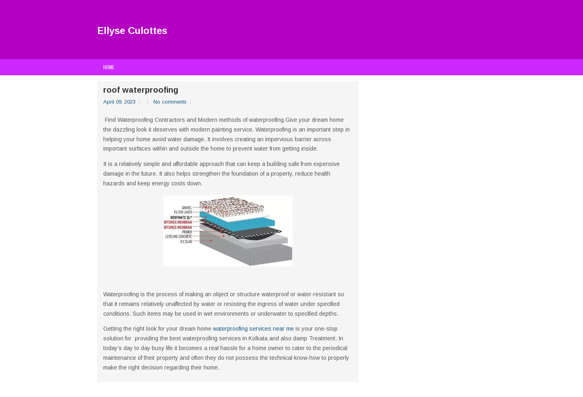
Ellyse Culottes (132, 30)
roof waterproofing (140, 89)
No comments (170, 102)
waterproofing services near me (253, 328)
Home (108, 67)
